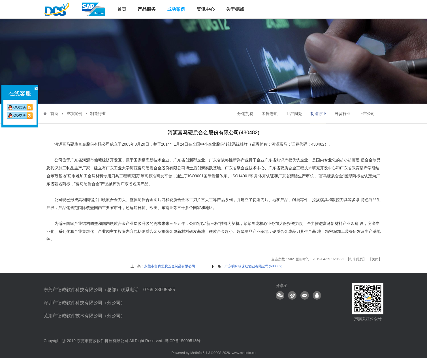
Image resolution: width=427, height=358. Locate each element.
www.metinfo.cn (243, 353)
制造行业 (98, 113)
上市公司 (367, 113)
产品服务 (147, 9)
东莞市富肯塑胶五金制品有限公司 (169, 266)
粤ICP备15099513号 (183, 340)
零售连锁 (269, 113)
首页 (54, 113)
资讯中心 (206, 9)
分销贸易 (245, 113)
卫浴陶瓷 (294, 113)
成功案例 (176, 9)
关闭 (375, 259)
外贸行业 (343, 113)
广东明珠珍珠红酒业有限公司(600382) (253, 266)
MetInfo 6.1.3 (200, 353)
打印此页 (356, 259)
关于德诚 (235, 9)
